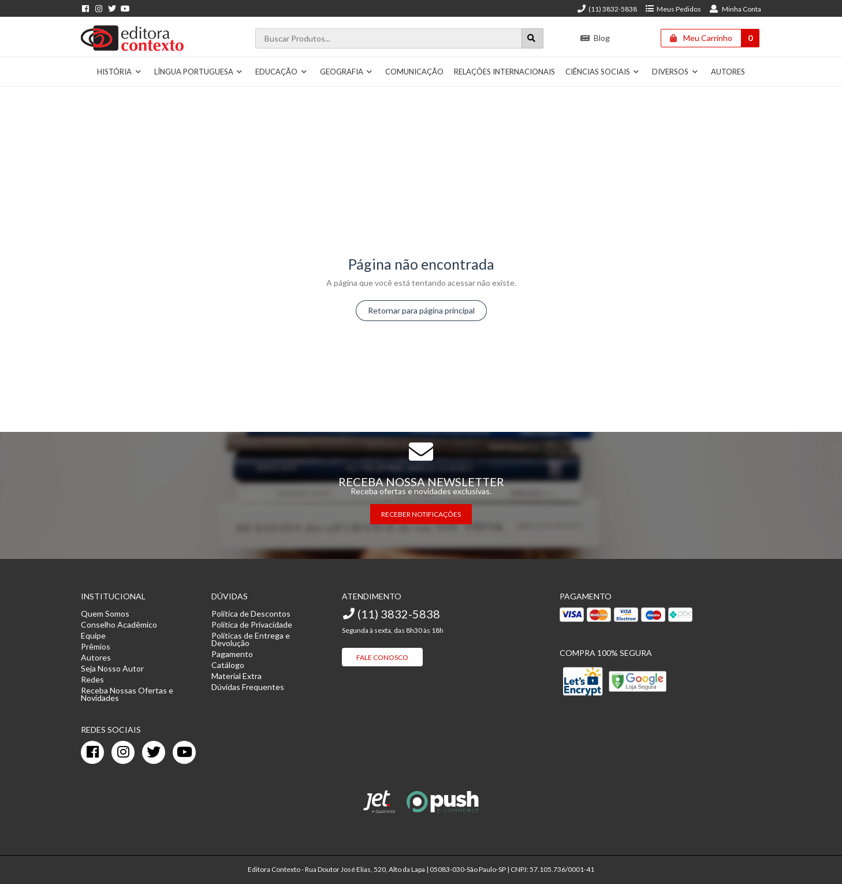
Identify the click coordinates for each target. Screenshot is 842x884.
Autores (728, 71)
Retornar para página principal (421, 310)
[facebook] (92, 752)
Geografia (346, 71)
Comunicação (414, 71)
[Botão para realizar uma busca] (532, 38)
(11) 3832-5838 (607, 9)
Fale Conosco (382, 657)
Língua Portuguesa (198, 71)
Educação (281, 71)
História (119, 71)
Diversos (675, 71)
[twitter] (153, 752)
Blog (595, 38)
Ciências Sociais (602, 71)
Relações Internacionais (504, 71)
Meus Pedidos (673, 9)
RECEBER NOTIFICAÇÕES (421, 514)
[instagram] (123, 752)
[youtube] (184, 752)
